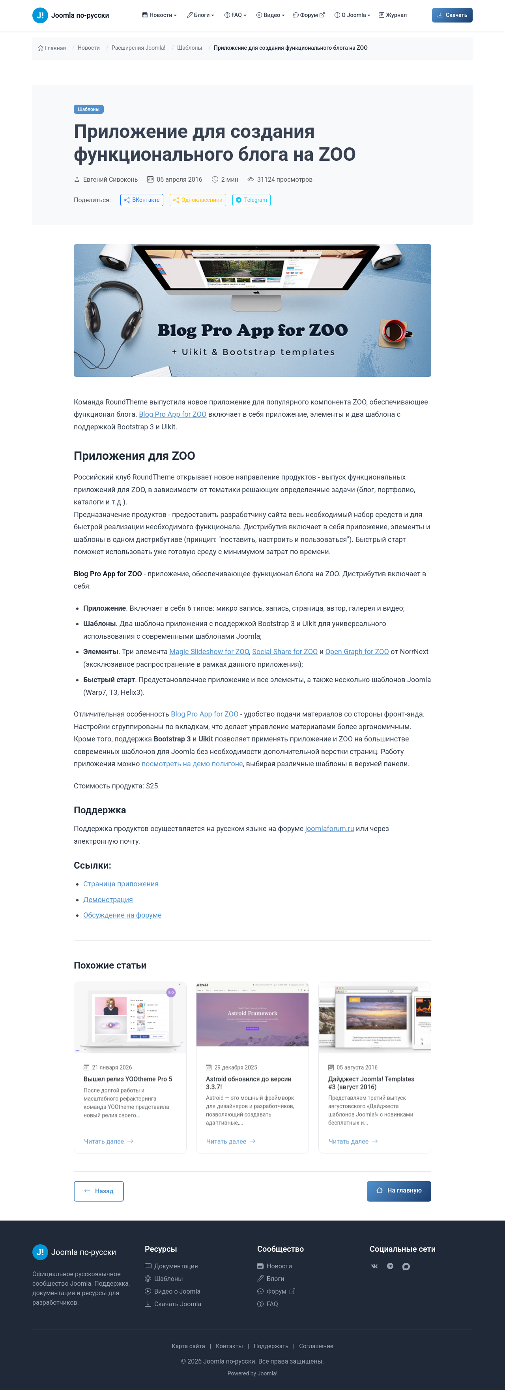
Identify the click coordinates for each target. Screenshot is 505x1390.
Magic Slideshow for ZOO (209, 651)
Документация (171, 1266)
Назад (99, 1191)
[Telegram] (390, 1266)
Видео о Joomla (172, 1291)
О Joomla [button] (350, 15)
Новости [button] (157, 15)
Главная (51, 48)
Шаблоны (189, 48)
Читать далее (108, 1145)
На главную (399, 1190)
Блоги (270, 1279)
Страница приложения (121, 884)
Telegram (251, 200)
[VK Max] (406, 1266)
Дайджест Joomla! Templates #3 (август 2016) (371, 1087)
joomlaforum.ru (329, 828)
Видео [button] (268, 15)
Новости (89, 48)
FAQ (267, 1304)
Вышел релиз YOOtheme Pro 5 (128, 1083)
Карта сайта (188, 1346)
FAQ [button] (233, 15)
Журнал (393, 15)
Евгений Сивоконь (110, 179)
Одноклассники (198, 200)
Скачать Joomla (173, 1304)
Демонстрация (108, 899)
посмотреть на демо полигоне (192, 764)
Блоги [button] (198, 15)
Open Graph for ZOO (357, 651)
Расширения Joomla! (138, 48)
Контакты (229, 1346)
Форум (309, 15)
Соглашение (316, 1346)
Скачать (453, 15)
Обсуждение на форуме (122, 915)
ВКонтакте (141, 200)
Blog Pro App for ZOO (172, 414)
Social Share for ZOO (285, 651)
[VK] (374, 1266)
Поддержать (271, 1346)
